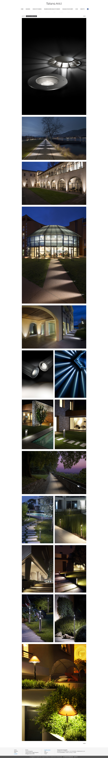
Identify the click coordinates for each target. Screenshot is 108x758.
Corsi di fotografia (37, 9)
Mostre (39, 12)
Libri (54, 12)
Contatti (82, 9)
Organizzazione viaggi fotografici (52, 9)
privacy (71, 752)
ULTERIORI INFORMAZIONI (68, 756)
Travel (68, 12)
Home (22, 9)
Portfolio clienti (47, 750)
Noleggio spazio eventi (68, 9)
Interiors (61, 12)
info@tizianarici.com (81, 751)
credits (74, 752)
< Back (84, 16)
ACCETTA (75, 756)
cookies (67, 752)
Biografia (28, 9)
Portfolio (47, 12)
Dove (77, 9)
